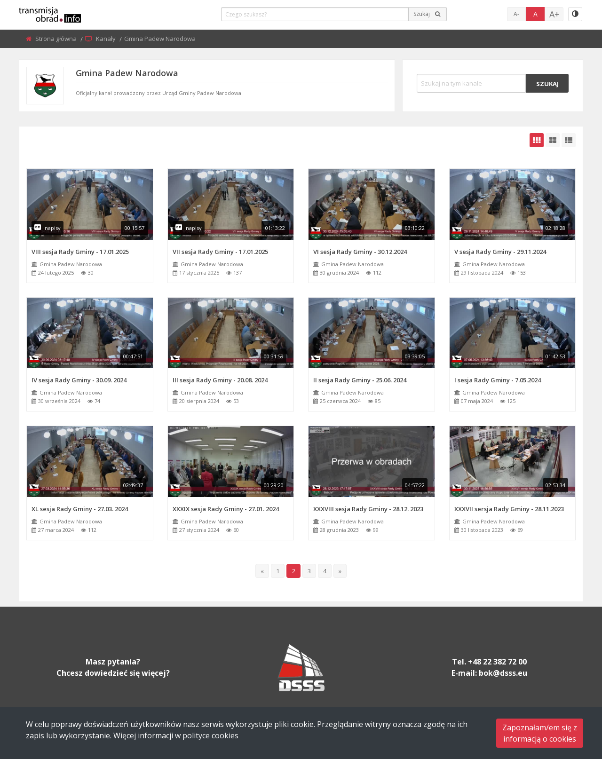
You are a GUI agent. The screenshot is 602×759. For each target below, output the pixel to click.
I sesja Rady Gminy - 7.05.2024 (497, 380)
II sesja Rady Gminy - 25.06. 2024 (359, 380)
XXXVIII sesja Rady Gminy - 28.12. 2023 (368, 509)
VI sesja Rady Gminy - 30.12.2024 (360, 251)
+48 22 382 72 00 (497, 661)
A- (516, 14)
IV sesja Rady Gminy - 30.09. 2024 (79, 380)
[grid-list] (569, 140)
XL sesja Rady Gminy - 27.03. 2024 (80, 509)
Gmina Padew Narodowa (71, 264)
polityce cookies (210, 735)
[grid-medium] (553, 140)
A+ (554, 14)
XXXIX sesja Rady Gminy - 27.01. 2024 (226, 509)
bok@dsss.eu (503, 673)
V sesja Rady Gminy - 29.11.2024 (500, 251)
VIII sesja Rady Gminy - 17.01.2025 (80, 251)
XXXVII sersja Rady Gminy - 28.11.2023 (509, 509)
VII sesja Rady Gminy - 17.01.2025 (220, 251)
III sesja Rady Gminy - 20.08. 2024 (220, 380)
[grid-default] (537, 140)
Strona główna (56, 38)
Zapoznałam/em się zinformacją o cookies (539, 733)
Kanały (106, 38)
